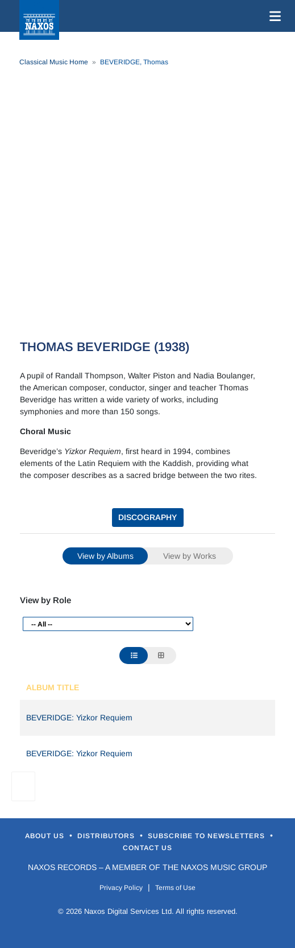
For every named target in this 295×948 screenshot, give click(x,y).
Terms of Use (175, 888)
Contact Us (147, 848)
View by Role (45, 600)
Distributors (107, 836)
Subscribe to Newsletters (207, 836)
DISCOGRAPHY (147, 517)
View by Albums (105, 555)
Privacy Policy (121, 888)
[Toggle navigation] (273, 16)
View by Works (189, 555)
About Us (46, 836)
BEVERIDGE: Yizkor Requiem (79, 717)
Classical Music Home (53, 62)
